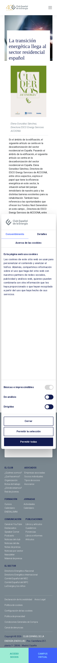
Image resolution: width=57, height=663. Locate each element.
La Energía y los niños (15, 586)
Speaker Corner (12, 532)
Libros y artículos (34, 524)
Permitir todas (28, 441)
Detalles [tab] (42, 234)
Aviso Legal (40, 599)
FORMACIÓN (11, 499)
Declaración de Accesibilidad (18, 599)
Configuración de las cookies (19, 610)
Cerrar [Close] (28, 421)
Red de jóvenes (12, 491)
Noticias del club (12, 539)
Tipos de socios (32, 480)
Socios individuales (33, 476)
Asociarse (29, 484)
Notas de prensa (12, 547)
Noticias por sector (14, 551)
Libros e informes (34, 535)
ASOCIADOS (30, 467)
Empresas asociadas (34, 472)
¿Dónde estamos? (13, 488)
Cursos (8, 504)
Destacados (10, 528)
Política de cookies (14, 605)
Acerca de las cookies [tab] (28, 242)
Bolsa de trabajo (12, 484)
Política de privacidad (15, 616)
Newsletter (10, 554)
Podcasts (9, 535)
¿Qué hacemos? (12, 476)
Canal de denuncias (14, 627)
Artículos (30, 539)
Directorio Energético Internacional (21, 574)
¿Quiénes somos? (13, 472)
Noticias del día (12, 543)
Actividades (29, 504)
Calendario (10, 508)
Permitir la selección (29, 431)
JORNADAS (29, 499)
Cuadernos (31, 528)
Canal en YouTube (13, 524)
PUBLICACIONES (34, 519)
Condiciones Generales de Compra (21, 622)
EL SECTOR (10, 566)
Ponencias (31, 532)
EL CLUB (9, 467)
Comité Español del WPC (16, 582)
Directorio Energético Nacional (19, 571)
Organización (11, 480)
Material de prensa (13, 558)
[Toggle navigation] (50, 7)
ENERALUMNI (11, 512)
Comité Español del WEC (16, 578)
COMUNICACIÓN (13, 519)
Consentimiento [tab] (15, 234)
